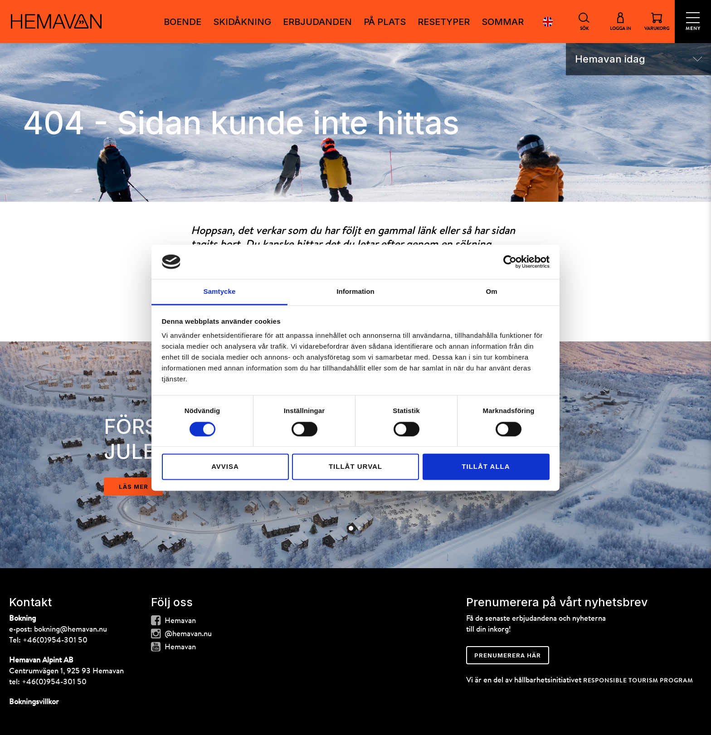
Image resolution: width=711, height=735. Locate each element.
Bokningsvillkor (34, 702)
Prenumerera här (507, 655)
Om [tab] (491, 292)
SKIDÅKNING (242, 21)
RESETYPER (444, 21)
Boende (182, 21)
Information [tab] (355, 292)
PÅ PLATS (385, 21)
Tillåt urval (355, 467)
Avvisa (225, 467)
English (548, 21)
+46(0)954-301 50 (55, 640)
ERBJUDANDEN (317, 21)
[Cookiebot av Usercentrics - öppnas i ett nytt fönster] (510, 261)
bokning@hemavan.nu (70, 629)
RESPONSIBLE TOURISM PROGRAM (638, 681)
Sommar (503, 21)
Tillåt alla (486, 467)
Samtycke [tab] (220, 292)
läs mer (133, 486)
